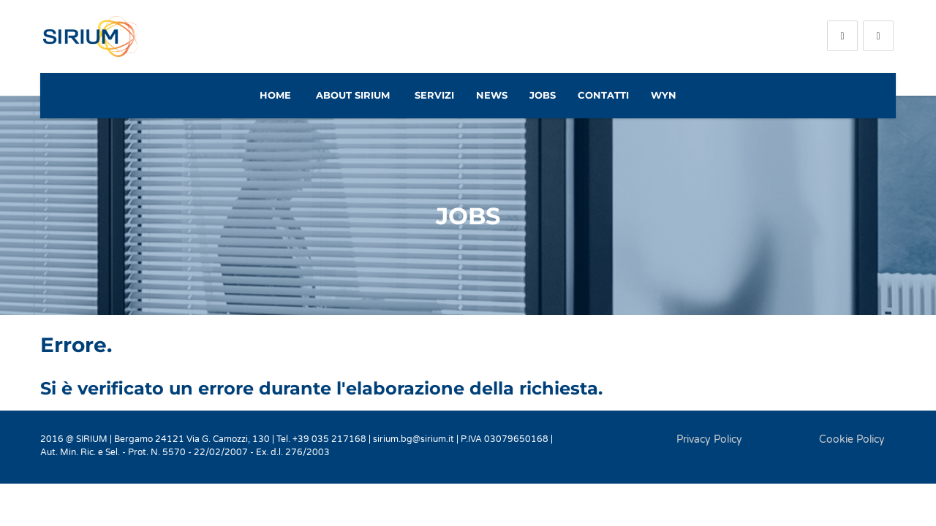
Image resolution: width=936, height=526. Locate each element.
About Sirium (353, 95)
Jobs (542, 95)
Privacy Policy (709, 439)
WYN (663, 95)
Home (275, 95)
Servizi (434, 95)
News (491, 95)
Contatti (603, 95)
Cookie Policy (852, 439)
